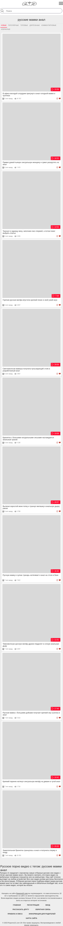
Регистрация (33, 905)
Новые (3, 25)
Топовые (24, 25)
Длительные (35, 25)
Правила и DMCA (15, 914)
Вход (48, 905)
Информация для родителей (42, 914)
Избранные (5, 29)
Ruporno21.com (22, 893)
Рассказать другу (21, 909)
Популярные (13, 25)
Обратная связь (42, 909)
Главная (17, 905)
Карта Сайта (31, 918)
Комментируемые (48, 25)
